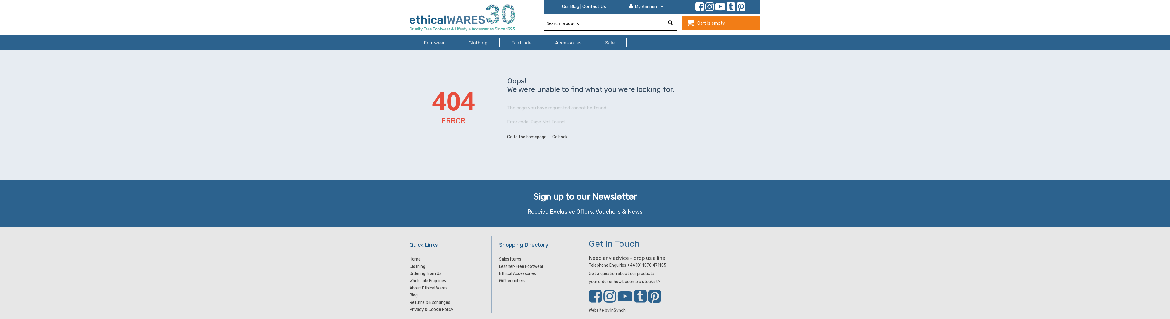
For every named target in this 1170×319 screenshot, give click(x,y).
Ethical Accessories (517, 273)
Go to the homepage (526, 137)
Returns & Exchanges (430, 302)
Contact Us (594, 6)
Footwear (434, 43)
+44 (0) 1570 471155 (646, 265)
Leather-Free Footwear (521, 266)
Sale (610, 43)
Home (415, 259)
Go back (559, 137)
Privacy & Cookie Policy (431, 309)
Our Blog (570, 6)
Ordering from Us (425, 273)
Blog (414, 295)
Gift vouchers (512, 280)
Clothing (478, 43)
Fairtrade (521, 43)
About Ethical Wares (429, 288)
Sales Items (510, 259)
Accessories (568, 43)
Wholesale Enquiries (428, 280)
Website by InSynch (607, 310)
